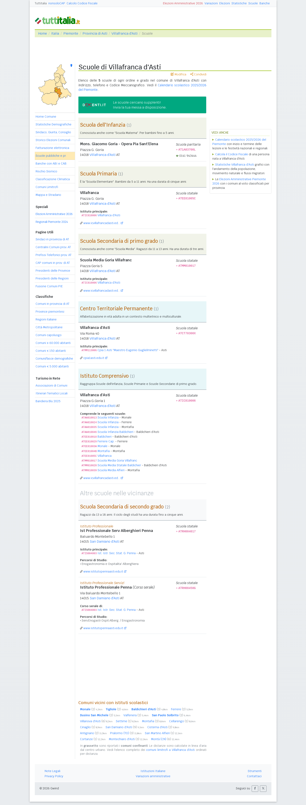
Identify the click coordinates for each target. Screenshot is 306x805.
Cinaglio (91, 727)
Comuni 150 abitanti (51, 351)
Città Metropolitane (49, 327)
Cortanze (93, 739)
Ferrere (182, 709)
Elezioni (224, 3)
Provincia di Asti (95, 33)
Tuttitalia (41, 3)
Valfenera (136, 715)
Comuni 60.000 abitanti (53, 343)
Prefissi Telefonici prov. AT (53, 255)
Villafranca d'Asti (124, 33)
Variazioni (211, 3)
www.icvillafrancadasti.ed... (101, 223)
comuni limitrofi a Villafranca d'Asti (170, 750)
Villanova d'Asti (96, 721)
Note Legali (52, 771)
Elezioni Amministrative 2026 (183, 3)
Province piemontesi (50, 311)
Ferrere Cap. (106, 441)
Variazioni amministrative (153, 776)
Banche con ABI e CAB (51, 163)
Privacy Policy (54, 776)
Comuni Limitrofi (47, 187)
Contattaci (254, 776)
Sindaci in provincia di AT (52, 239)
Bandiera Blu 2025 (48, 401)
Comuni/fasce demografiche (54, 358)
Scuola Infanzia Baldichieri (115, 432)
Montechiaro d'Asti (128, 739)
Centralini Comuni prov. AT (53, 247)
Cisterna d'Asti (163, 727)
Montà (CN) (165, 739)
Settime (127, 721)
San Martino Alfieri (163, 733)
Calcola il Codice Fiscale (231, 154)
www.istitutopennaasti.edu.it (103, 571)
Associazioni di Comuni (51, 385)
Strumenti (255, 771)
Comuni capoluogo (49, 335)
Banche (264, 3)
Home (42, 33)
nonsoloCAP (56, 3)
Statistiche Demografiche (53, 124)
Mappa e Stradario (48, 195)
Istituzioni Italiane (153, 771)
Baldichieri (105, 436)
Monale (102, 446)
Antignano (93, 733)
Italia (55, 33)
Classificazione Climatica (53, 179)
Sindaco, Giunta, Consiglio (53, 132)
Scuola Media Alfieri (111, 470)
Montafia (104, 451)
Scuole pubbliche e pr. (51, 156)
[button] (255, 788)
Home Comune (46, 116)
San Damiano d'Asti (104, 541)
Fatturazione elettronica (52, 148)
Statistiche (239, 3)
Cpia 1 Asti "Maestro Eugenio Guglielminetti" (128, 350)
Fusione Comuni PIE (49, 286)
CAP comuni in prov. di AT (53, 263)
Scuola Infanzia (108, 417)
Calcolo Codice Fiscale (82, 3)
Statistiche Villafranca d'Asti (234, 164)
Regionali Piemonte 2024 (52, 222)
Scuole (253, 3)
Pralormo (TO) (126, 733)
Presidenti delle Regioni (52, 278)
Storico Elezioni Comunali (53, 140)
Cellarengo (182, 721)
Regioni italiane (46, 319)
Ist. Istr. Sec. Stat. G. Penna (117, 553)
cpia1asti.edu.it (93, 358)
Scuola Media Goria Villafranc (117, 460)
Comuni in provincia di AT (52, 304)
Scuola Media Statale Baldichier (119, 465)
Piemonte (70, 33)
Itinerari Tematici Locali (51, 393)
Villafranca (105, 456)
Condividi (198, 74)
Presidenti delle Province (53, 270)
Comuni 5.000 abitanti (52, 366)
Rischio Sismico (46, 171)
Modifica (178, 74)
